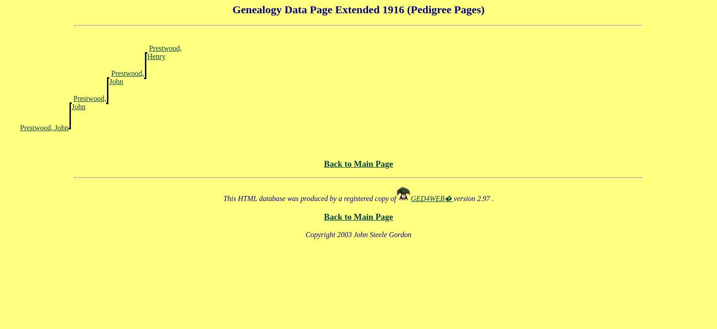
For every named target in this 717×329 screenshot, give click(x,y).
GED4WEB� (432, 198)
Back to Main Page (358, 164)
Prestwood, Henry (164, 52)
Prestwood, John (44, 128)
